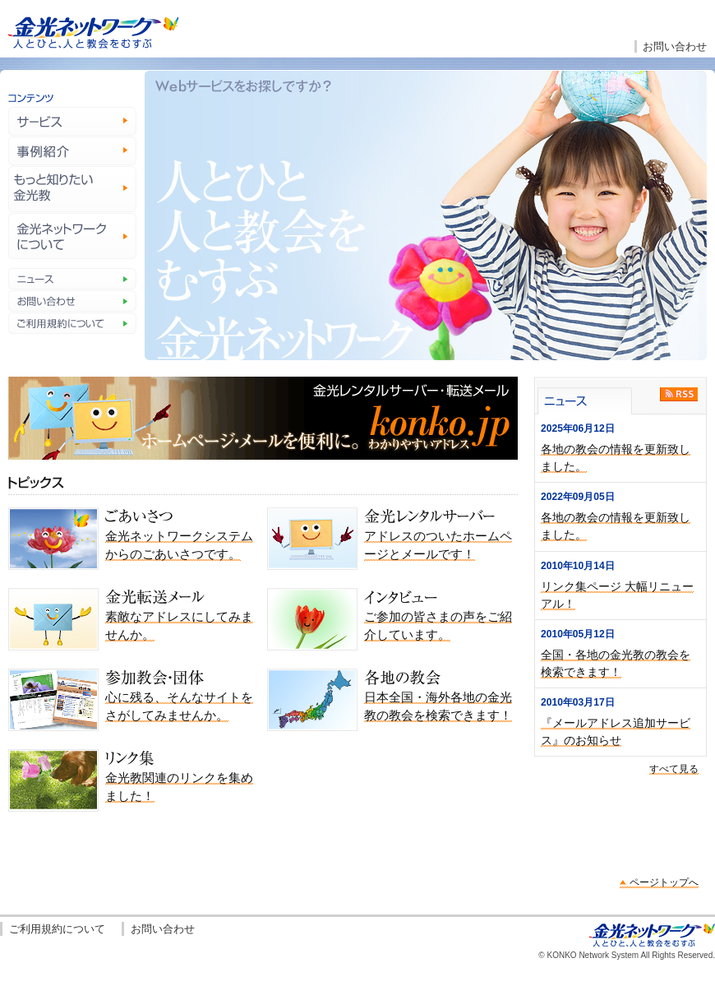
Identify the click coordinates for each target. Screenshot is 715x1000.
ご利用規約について (57, 929)
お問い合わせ (675, 46)
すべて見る (674, 769)
